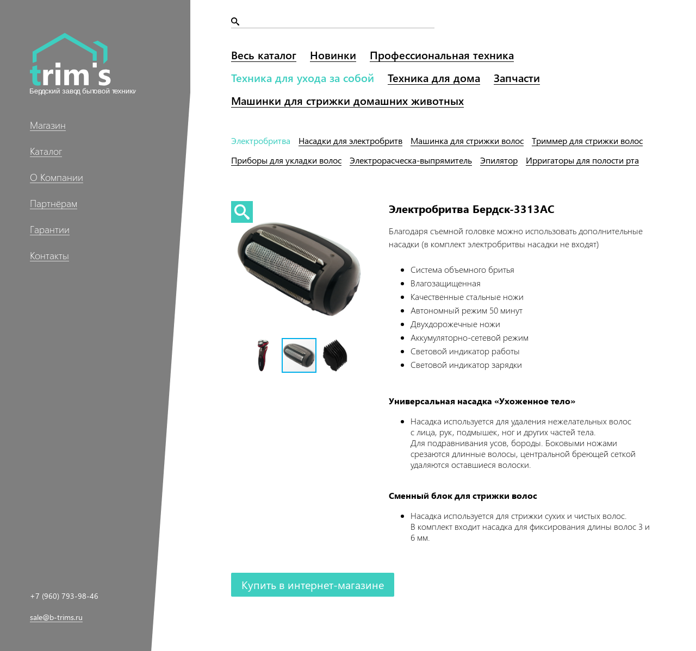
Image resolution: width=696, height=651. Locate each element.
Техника (302, 77)
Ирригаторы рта (582, 160)
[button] (264, 355)
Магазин (48, 125)
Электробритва (260, 140)
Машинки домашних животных (347, 100)
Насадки (350, 140)
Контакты (49, 255)
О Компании (56, 177)
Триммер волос (587, 140)
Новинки (333, 54)
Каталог (46, 151)
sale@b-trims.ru (56, 617)
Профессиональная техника (442, 54)
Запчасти (517, 77)
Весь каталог (263, 54)
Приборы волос (286, 160)
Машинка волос (467, 140)
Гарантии (50, 229)
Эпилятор (499, 160)
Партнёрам (53, 203)
